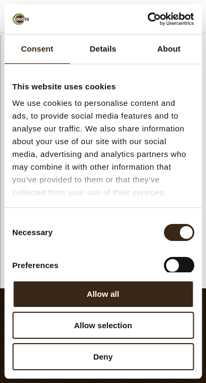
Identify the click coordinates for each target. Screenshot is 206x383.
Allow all (103, 293)
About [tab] (168, 48)
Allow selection (103, 325)
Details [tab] (103, 48)
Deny (103, 356)
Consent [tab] (37, 48)
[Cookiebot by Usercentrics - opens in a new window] (148, 19)
